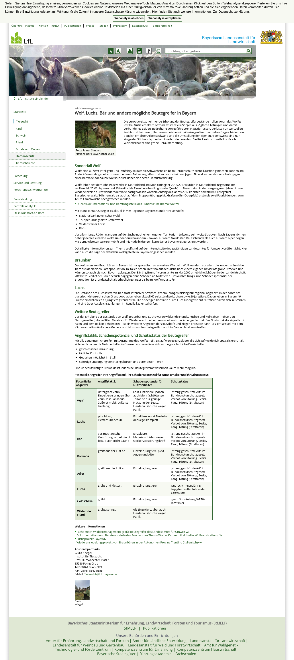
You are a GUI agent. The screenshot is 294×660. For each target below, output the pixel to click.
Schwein (21, 135)
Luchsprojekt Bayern (92, 539)
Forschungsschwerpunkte (31, 190)
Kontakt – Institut (49, 26)
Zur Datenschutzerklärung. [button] (231, 11)
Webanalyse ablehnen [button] (128, 18)
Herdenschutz (25, 156)
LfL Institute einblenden (33, 98)
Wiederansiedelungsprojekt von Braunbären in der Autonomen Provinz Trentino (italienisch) (139, 542)
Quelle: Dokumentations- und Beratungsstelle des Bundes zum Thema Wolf (127, 204)
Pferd (19, 142)
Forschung (20, 176)
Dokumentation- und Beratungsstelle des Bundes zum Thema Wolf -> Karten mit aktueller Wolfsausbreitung (149, 535)
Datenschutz (140, 26)
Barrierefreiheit (162, 26)
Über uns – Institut (22, 26)
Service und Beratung (28, 183)
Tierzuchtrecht (25, 163)
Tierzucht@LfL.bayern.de (100, 574)
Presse (90, 26)
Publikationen (72, 26)
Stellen (104, 26)
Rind (19, 129)
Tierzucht (21, 121)
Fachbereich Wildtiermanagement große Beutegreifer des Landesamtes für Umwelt (132, 532)
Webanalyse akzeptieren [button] (164, 18)
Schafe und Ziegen (28, 149)
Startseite (20, 112)
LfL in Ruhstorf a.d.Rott (29, 213)
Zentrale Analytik (25, 206)
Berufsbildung (23, 199)
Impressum (120, 26)
